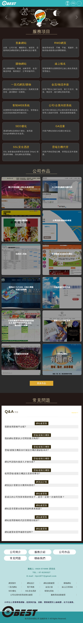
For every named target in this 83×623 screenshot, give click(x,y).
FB (73, 3)
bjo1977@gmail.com (46, 576)
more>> (75, 413)
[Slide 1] (39, 23)
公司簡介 (15, 552)
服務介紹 (39, 552)
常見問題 (15, 558)
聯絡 (68, 3)
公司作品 (64, 552)
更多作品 (41, 383)
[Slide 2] (44, 23)
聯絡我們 (39, 558)
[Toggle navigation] (79, 3)
